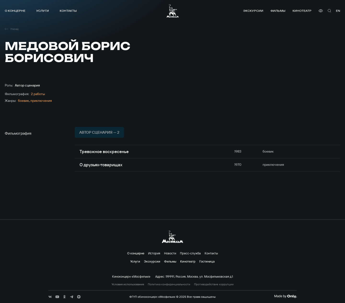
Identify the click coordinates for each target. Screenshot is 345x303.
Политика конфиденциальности (169, 284)
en (338, 10)
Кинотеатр (302, 10)
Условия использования (128, 284)
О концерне (15, 10)
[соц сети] (50, 297)
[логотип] (173, 10)
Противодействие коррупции (214, 284)
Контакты (68, 10)
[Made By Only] (285, 296)
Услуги (42, 10)
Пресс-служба (190, 253)
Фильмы (277, 10)
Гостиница (207, 261)
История (154, 253)
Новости (170, 253)
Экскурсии (253, 10)
